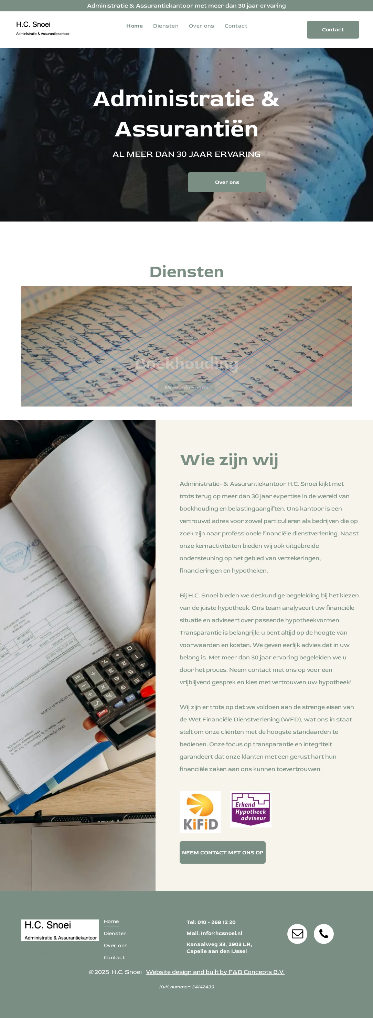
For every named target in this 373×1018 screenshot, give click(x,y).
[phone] (324, 935)
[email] (297, 935)
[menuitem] (134, 25)
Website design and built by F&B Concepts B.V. (215, 972)
